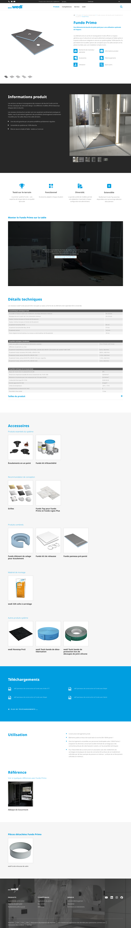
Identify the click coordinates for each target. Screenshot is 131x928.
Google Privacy (74, 254)
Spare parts (108, 65)
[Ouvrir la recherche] (121, 6)
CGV (17, 922)
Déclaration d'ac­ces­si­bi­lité (16, 925)
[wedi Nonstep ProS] (20, 638)
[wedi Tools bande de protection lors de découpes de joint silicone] (76, 638)
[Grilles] (20, 496)
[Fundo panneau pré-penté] (76, 544)
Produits (56, 7)
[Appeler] (9, 2)
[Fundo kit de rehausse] (48, 544)
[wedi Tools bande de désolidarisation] (48, 638)
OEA (27, 922)
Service (76, 7)
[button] (6, 77)
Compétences (67, 7)
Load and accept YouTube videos (65, 257)
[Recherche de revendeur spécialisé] (14, 2)
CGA (22, 922)
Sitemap (29, 925)
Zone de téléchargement (75, 901)
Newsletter (71, 904)
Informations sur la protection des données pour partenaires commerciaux (81, 922)
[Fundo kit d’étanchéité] (48, 450)
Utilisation (82, 65)
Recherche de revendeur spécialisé (86, 51)
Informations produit (111, 51)
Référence (41, 907)
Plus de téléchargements (23, 709)
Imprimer (11, 922)
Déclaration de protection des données (43, 922)
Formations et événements (76, 907)
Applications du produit (45, 901)
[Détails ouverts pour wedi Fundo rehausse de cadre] (20, 853)
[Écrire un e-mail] (12, 2)
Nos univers (41, 904)
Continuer (90, 1)
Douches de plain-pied (15, 904)
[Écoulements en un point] (20, 450)
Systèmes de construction (16, 901)
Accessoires (82, 58)
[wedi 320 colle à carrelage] (20, 591)
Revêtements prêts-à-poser (16, 907)
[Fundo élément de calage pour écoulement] (20, 544)
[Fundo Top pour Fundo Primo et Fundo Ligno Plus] (48, 496)
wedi (83, 7)
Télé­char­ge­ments (110, 58)
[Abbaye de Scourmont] (20, 796)
